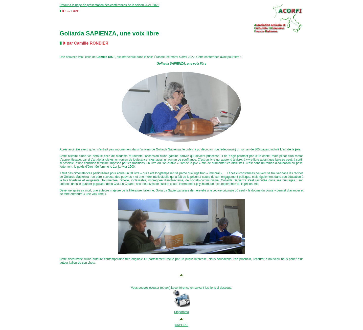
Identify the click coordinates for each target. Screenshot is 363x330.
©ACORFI (181, 325)
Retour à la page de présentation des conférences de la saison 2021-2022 (109, 5)
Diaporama (181, 312)
